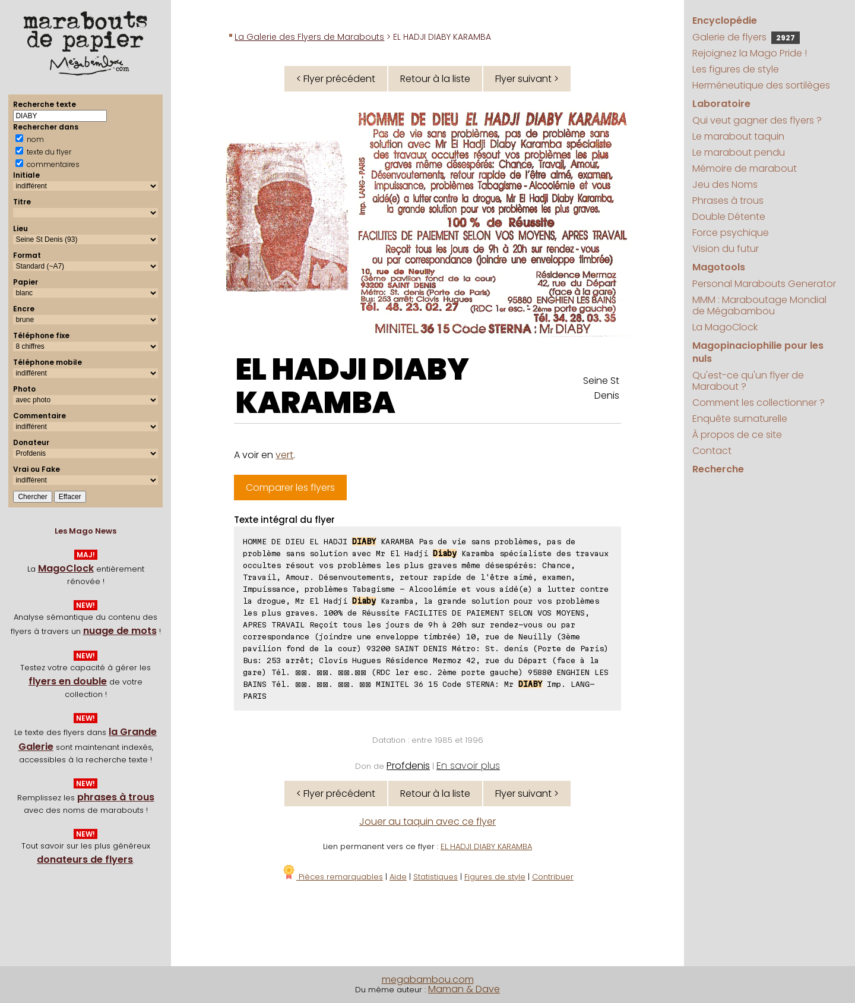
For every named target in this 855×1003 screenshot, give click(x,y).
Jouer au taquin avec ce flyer (427, 821)
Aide (398, 876)
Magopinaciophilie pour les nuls (758, 352)
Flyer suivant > (527, 79)
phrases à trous (115, 797)
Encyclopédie (724, 20)
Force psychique (730, 232)
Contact (712, 451)
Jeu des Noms (725, 184)
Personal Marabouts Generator (764, 284)
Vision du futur (725, 249)
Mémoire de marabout (744, 168)
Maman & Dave (464, 989)
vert (284, 455)
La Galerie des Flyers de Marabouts (309, 37)
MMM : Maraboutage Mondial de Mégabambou (759, 305)
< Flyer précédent (335, 79)
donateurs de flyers (85, 859)
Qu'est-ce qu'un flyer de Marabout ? (748, 380)
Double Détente (728, 216)
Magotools (718, 267)
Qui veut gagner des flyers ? (757, 120)
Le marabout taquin (738, 136)
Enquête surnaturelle (739, 418)
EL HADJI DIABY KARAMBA (352, 386)
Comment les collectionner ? (758, 402)
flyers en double (67, 681)
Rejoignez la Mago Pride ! (749, 53)
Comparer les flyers (290, 487)
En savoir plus (468, 765)
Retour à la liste (435, 79)
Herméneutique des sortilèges (761, 85)
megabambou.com (428, 979)
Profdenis (408, 765)
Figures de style (494, 876)
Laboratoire (721, 104)
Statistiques (435, 876)
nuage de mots (120, 631)
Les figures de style (735, 69)
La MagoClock (725, 327)
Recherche (718, 469)
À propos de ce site (737, 434)
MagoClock (66, 568)
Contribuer (553, 876)
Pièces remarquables (332, 876)
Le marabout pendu (738, 152)
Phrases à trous (728, 200)
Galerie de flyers (746, 37)
